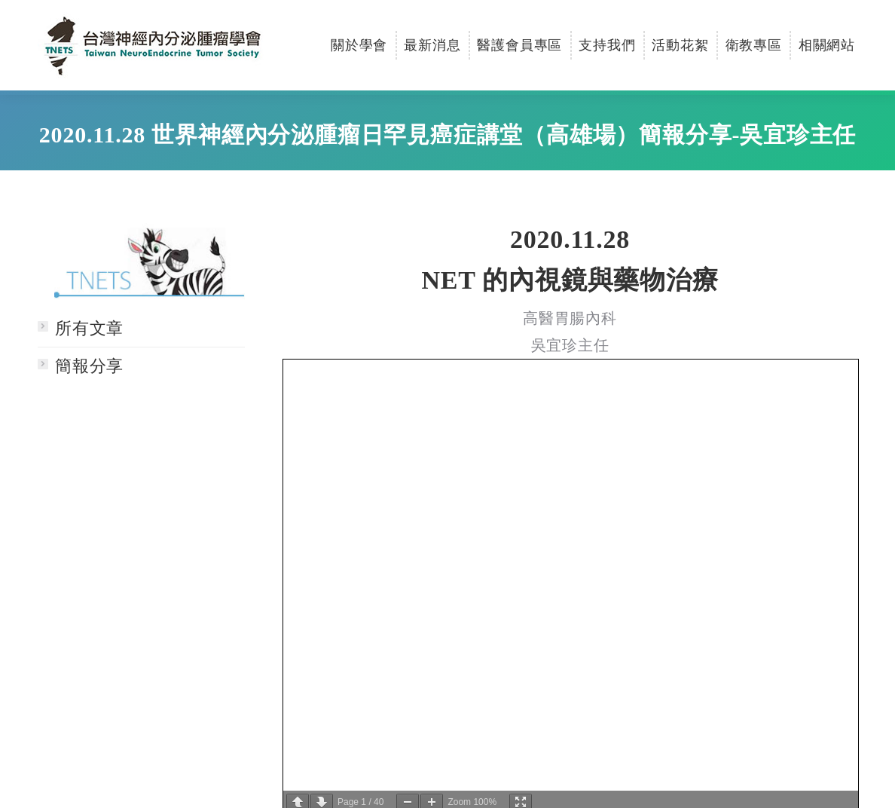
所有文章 (89, 328)
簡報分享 (89, 366)
